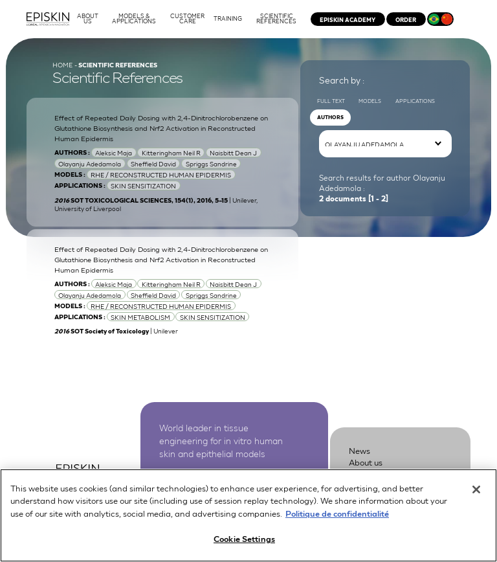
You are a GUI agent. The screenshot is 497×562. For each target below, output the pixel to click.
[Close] (476, 491)
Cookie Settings (244, 540)
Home (62, 64)
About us (365, 461)
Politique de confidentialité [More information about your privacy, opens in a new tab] (337, 515)
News (359, 450)
